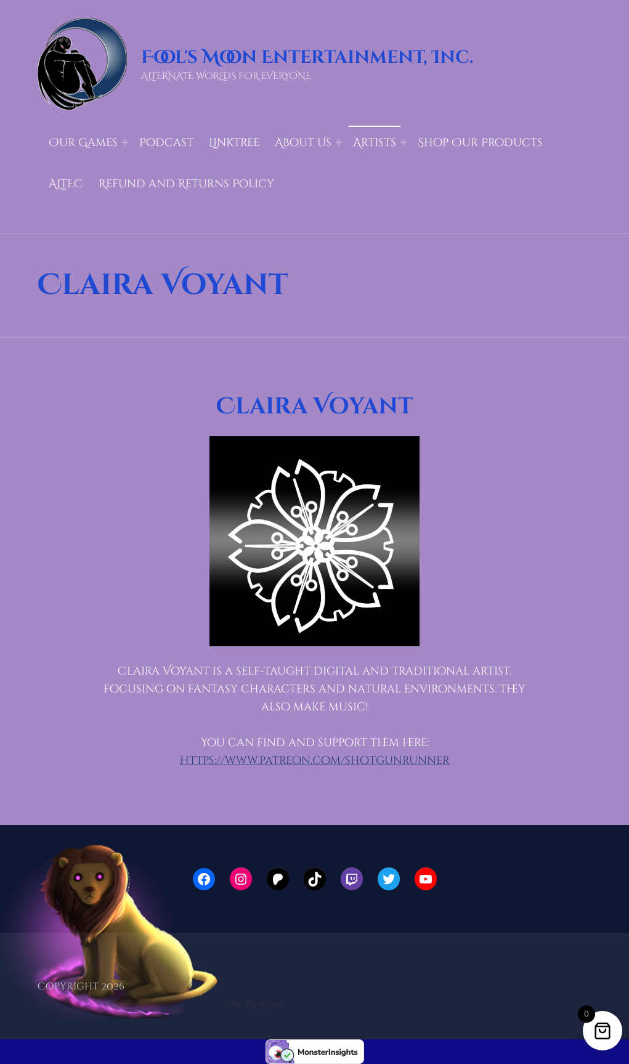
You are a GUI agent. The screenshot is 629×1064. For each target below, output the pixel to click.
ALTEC (66, 184)
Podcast (166, 142)
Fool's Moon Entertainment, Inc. (307, 58)
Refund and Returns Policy (186, 184)
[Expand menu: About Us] (339, 142)
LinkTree (234, 142)
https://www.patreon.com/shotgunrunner (315, 760)
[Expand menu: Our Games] (125, 142)
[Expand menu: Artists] (403, 142)
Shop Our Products (480, 142)
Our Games (83, 142)
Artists (374, 142)
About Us (303, 142)
